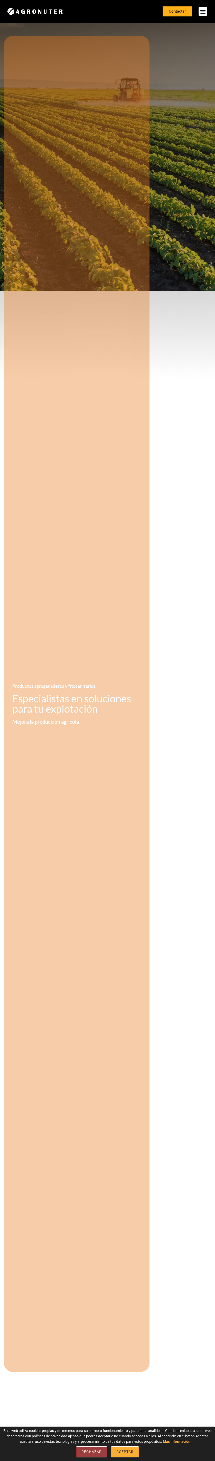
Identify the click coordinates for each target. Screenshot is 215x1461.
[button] (203, 11)
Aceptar (125, 1452)
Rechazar (91, 1452)
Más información (176, 1441)
